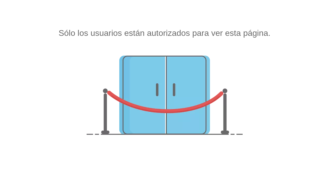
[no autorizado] (165, 95)
